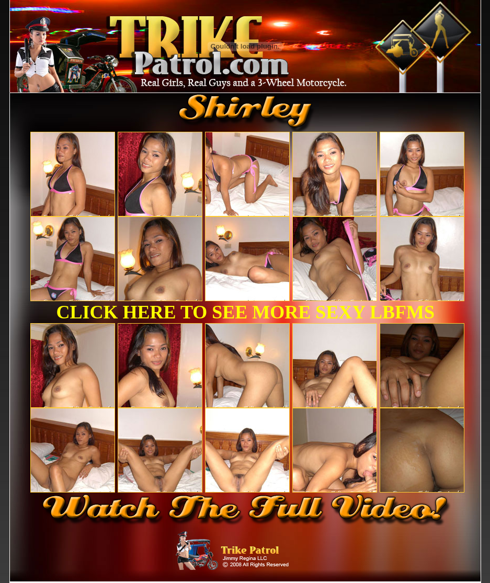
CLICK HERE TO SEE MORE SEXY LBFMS (245, 312)
